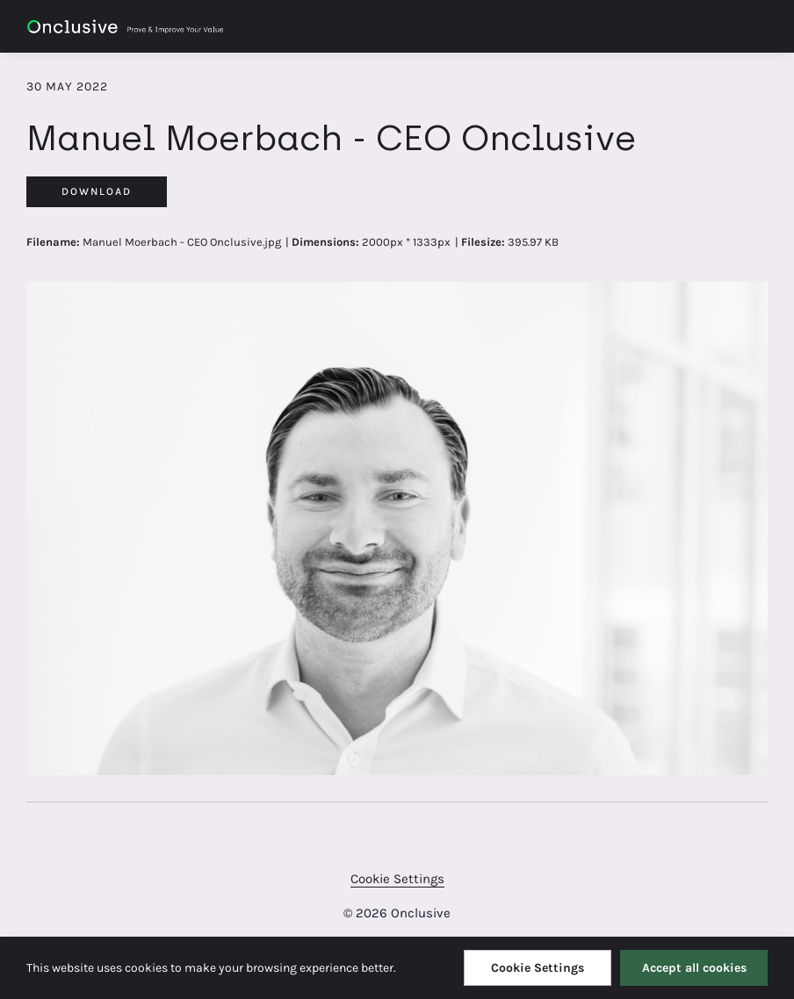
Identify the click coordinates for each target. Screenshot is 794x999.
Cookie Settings (397, 879)
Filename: (53, 241)
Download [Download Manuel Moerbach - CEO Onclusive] (96, 191)
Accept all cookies (694, 967)
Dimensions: (325, 241)
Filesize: (483, 241)
